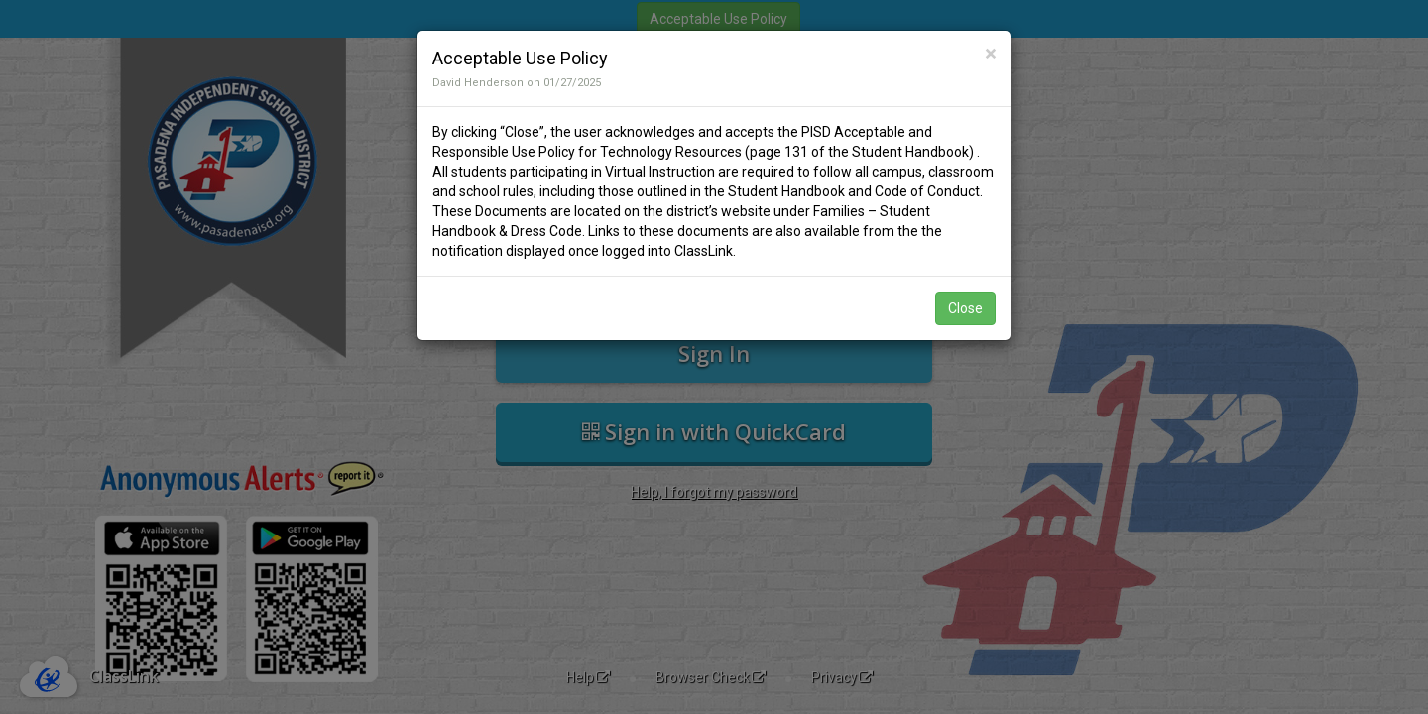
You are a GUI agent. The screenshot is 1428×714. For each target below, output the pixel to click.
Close (965, 308)
